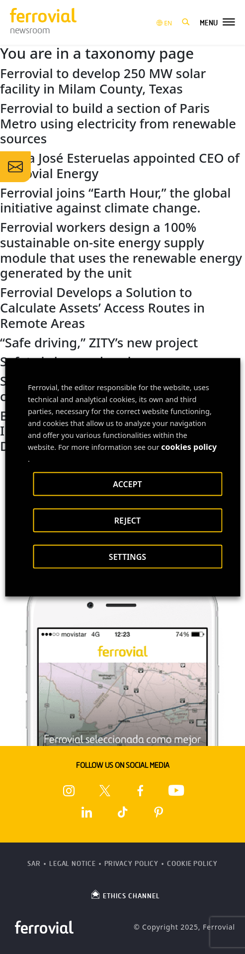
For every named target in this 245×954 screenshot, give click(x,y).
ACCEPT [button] (127, 483)
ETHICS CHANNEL (125, 894)
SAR (34, 863)
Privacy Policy (131, 863)
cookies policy (189, 446)
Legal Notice (72, 863)
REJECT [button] (127, 520)
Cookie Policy (192, 863)
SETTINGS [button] (127, 556)
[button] (186, 22)
